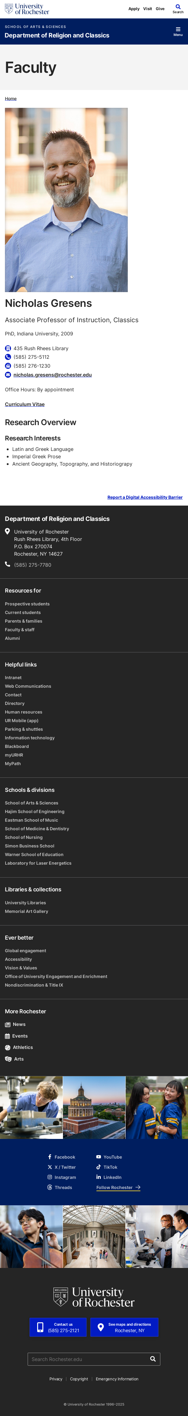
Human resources (23, 712)
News (15, 1024)
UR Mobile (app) (22, 720)
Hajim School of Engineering (35, 811)
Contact (13, 695)
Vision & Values (21, 968)
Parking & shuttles (24, 729)
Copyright (79, 1379)
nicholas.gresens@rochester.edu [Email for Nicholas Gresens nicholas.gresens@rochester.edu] (53, 374)
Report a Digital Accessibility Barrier (145, 497)
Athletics (19, 1047)
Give (160, 8)
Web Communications (28, 686)
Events (16, 1036)
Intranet (13, 677)
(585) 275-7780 (32, 564)
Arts (14, 1059)
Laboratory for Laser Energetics (38, 863)
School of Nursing (24, 837)
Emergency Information (117, 1379)
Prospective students (27, 604)
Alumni (12, 638)
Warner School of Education (34, 854)
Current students (23, 612)
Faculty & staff (19, 629)
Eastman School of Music (31, 820)
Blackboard (17, 746)
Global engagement (25, 950)
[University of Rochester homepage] (27, 9)
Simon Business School (29, 846)
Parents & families (23, 621)
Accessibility (18, 959)
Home (11, 98)
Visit (147, 8)
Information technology (30, 738)
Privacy (55, 1379)
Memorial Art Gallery (26, 911)
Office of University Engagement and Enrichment (56, 976)
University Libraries (25, 903)
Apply (134, 8)
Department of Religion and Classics (57, 35)
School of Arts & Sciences (35, 27)
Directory (15, 703)
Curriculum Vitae (25, 404)
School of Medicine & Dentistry (37, 828)
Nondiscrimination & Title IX (34, 985)
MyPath (13, 763)
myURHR (14, 755)
